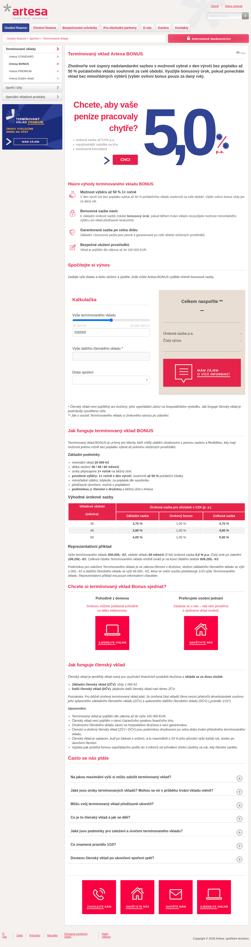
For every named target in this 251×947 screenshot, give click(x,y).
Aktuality (52, 935)
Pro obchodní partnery (120, 28)
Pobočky (35, 935)
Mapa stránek (233, 6)
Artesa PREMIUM (20, 71)
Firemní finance (44, 28)
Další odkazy (106, 935)
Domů (215, 6)
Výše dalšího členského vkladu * (97, 348)
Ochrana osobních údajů (76, 935)
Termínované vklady (55, 38)
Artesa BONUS (19, 64)
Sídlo (19, 935)
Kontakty (181, 28)
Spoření (34, 38)
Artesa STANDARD (21, 56)
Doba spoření (83, 372)
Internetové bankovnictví (208, 38)
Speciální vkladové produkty (25, 97)
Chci (125, 160)
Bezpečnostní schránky (80, 28)
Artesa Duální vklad (21, 78)
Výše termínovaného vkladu (94, 315)
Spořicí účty (14, 87)
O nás (147, 28)
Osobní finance (16, 28)
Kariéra (163, 28)
